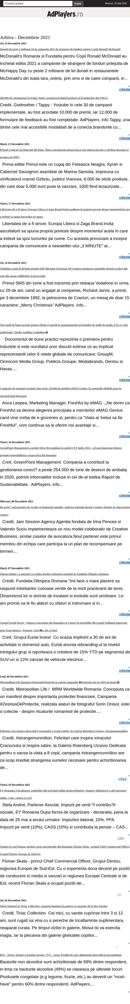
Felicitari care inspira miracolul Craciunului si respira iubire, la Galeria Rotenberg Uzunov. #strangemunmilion (64, 731)
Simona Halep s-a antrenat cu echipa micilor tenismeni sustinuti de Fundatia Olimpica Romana (54, 574)
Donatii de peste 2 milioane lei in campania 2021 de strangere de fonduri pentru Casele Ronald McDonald (60, 49)
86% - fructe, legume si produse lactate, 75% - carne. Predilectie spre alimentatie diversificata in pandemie (61, 955)
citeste (124, 779)
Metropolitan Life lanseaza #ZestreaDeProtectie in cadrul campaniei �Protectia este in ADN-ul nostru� (60, 682)
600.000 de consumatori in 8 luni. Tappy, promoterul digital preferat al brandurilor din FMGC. (54, 98)
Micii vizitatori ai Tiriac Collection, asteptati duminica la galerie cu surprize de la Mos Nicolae (53, 906)
